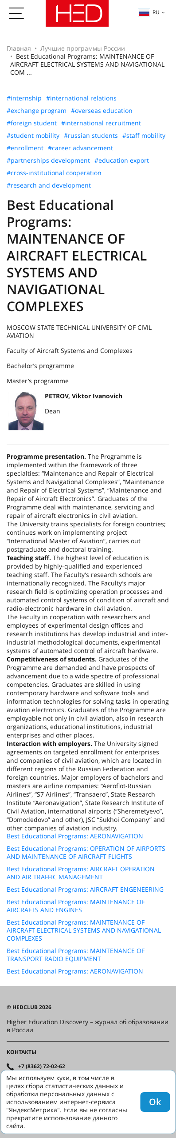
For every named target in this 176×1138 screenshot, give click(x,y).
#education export (121, 160)
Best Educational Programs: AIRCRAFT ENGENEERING (85, 890)
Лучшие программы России (82, 48)
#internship (24, 98)
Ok (155, 1102)
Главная (19, 48)
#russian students (91, 136)
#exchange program (36, 111)
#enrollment (25, 148)
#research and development (49, 185)
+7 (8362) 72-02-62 (41, 1066)
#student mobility (33, 136)
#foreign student (32, 123)
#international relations (81, 98)
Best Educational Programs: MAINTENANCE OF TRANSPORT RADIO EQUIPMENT (76, 955)
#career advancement (80, 148)
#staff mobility (143, 136)
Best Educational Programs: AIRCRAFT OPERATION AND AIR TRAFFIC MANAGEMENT (81, 873)
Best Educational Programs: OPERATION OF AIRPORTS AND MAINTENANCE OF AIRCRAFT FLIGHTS (86, 853)
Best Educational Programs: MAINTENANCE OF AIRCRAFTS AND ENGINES (76, 906)
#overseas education (102, 111)
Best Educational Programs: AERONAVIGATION (75, 836)
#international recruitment (101, 123)
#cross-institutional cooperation (54, 173)
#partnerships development (48, 160)
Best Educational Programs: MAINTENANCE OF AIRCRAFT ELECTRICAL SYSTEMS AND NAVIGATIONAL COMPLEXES (84, 930)
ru (149, 12)
